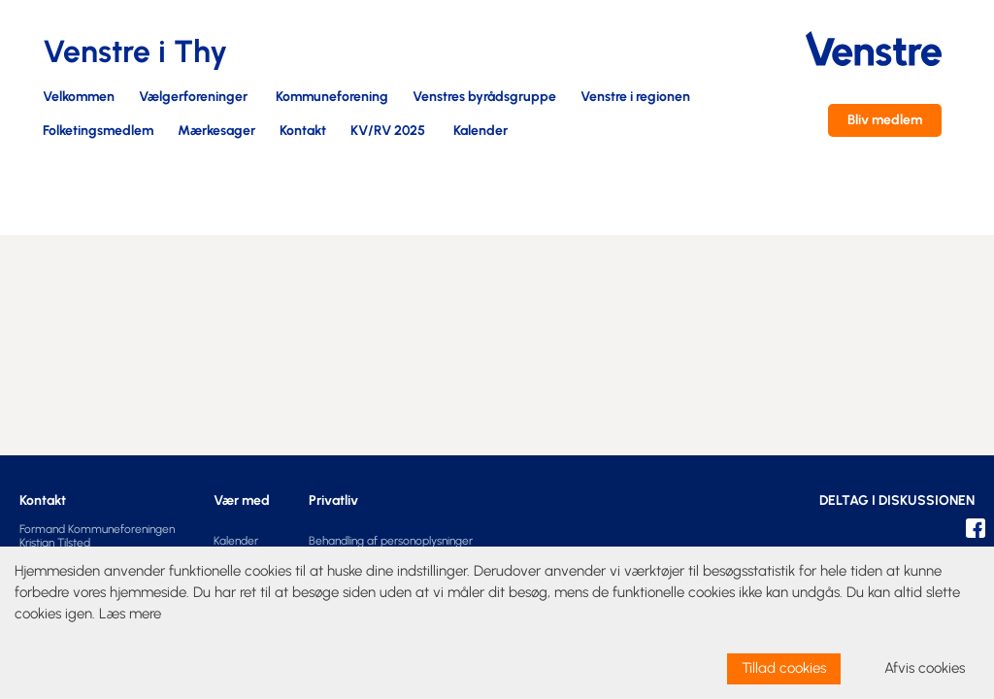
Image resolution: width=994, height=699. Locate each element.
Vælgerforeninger (193, 97)
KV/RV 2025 (387, 131)
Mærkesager (216, 131)
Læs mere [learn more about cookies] (130, 613)
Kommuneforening (332, 97)
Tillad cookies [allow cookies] (784, 668)
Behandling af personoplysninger (391, 541)
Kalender (480, 131)
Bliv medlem (884, 120)
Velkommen (79, 97)
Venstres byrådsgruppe (484, 97)
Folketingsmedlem (98, 131)
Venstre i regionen (635, 97)
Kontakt (303, 131)
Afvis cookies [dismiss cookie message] (924, 668)
